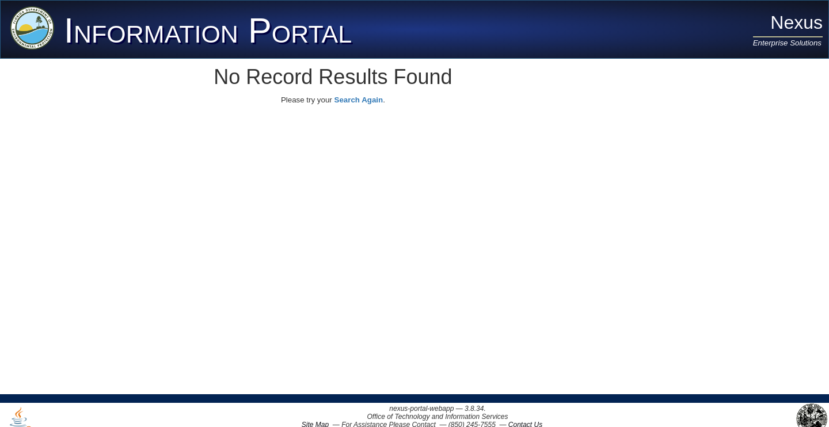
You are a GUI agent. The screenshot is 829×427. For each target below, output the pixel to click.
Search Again (358, 100)
